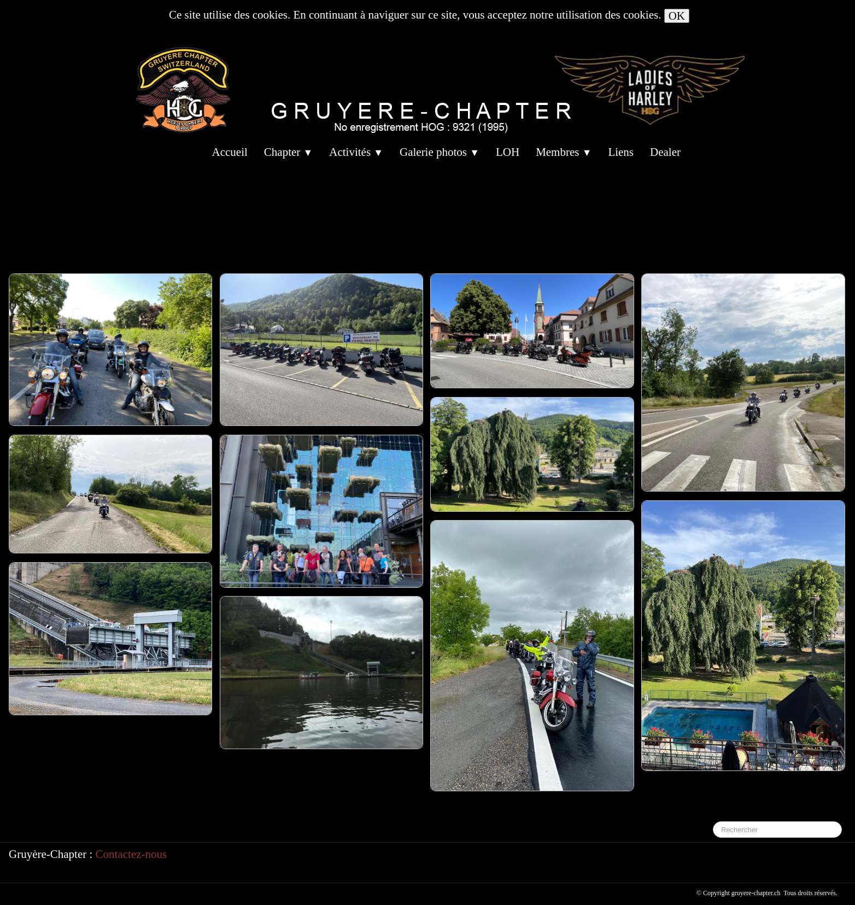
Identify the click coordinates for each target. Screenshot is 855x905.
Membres (564, 152)
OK (677, 15)
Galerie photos (439, 152)
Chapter (288, 152)
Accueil (230, 152)
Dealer (665, 152)
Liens (621, 152)
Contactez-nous (131, 854)
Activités (356, 152)
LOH (507, 152)
